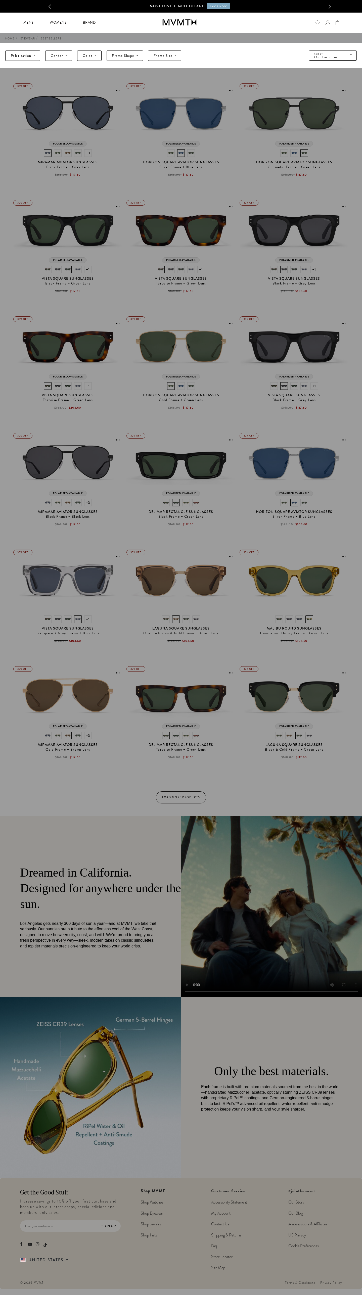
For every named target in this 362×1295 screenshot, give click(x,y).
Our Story (296, 1202)
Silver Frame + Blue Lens (180, 167)
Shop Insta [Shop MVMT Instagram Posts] (149, 1235)
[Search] (318, 22)
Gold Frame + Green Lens (181, 400)
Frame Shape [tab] (125, 55)
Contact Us (220, 1224)
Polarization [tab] (23, 55)
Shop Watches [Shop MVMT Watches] (152, 1202)
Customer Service (229, 1229)
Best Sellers (51, 38)
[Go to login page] (328, 23)
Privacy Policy (331, 1282)
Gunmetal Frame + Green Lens (294, 167)
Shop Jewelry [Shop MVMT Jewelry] (151, 1224)
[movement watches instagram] (38, 1244)
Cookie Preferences (303, 1246)
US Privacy (297, 1235)
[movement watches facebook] (22, 1244)
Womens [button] (58, 22)
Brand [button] (89, 22)
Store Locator (222, 1257)
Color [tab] (89, 55)
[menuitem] (28, 23)
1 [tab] (116, 90)
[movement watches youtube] (30, 1244)
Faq (214, 1246)
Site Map (218, 1268)
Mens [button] (28, 22)
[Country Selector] (50, 1260)
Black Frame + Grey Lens (68, 167)
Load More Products (181, 797)
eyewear (27, 38)
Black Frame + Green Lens (67, 283)
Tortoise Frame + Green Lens (181, 283)
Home (10, 38)
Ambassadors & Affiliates (307, 1224)
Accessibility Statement (229, 1202)
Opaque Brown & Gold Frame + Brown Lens (180, 633)
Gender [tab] (59, 55)
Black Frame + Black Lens (68, 516)
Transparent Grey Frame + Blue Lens (68, 633)
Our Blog (295, 1213)
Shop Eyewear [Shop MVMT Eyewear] (152, 1213)
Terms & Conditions (300, 1282)
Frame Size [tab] (165, 55)
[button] (55, 6)
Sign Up (109, 1225)
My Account (221, 1213)
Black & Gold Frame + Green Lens (294, 749)
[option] (190, 8)
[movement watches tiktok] (45, 1244)
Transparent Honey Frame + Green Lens (294, 633)
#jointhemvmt (301, 1191)
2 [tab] (119, 90)
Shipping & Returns (226, 1235)
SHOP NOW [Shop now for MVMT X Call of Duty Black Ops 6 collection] (218, 6)
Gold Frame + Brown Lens (68, 749)
